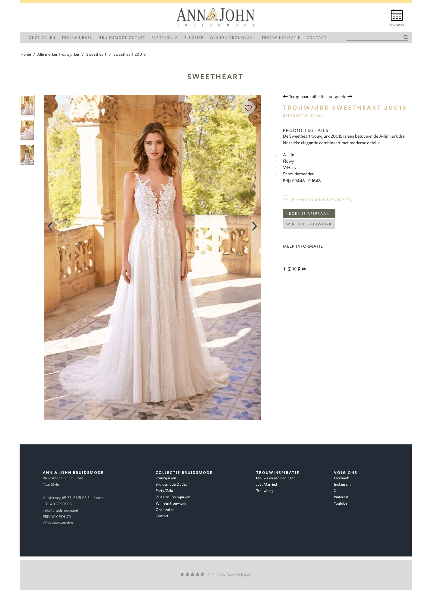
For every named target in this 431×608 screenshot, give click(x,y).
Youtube (340, 503)
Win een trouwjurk (309, 224)
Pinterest (341, 497)
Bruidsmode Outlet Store (63, 478)
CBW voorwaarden (58, 523)
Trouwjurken (166, 478)
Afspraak (397, 25)
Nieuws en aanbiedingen (276, 478)
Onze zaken (165, 509)
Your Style (51, 484)
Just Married (266, 484)
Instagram (342, 484)
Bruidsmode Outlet (171, 484)
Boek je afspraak (309, 213)
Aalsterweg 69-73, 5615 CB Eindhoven (74, 497)
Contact (162, 516)
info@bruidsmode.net (60, 510)
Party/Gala (164, 490)
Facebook (341, 478)
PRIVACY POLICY (57, 516)
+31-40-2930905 (57, 504)
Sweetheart (215, 76)
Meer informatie (303, 246)
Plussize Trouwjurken (173, 497)
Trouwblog (265, 490)
